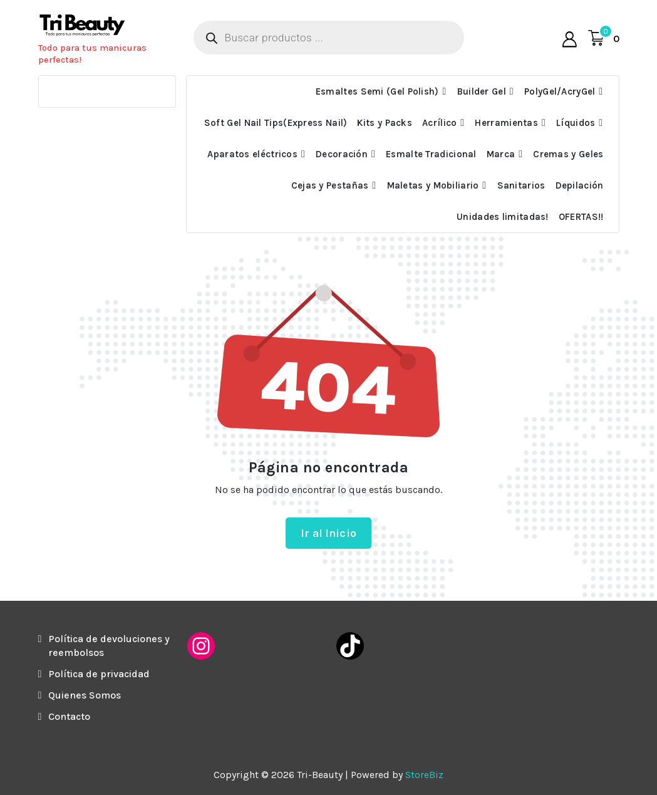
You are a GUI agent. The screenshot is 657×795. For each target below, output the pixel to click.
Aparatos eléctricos (252, 154)
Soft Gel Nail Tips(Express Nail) (276, 122)
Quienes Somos (84, 695)
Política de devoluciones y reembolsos (109, 645)
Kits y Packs (384, 122)
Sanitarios (521, 185)
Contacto (69, 716)
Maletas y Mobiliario (433, 185)
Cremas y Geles (568, 154)
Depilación (580, 185)
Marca (501, 154)
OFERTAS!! (581, 216)
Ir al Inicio (328, 533)
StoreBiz (424, 775)
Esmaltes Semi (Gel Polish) (377, 91)
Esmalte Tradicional (431, 154)
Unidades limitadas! (503, 216)
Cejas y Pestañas (330, 185)
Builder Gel (481, 91)
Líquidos (575, 122)
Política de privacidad (99, 674)
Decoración (342, 154)
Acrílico (439, 122)
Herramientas (506, 122)
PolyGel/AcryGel (560, 91)
